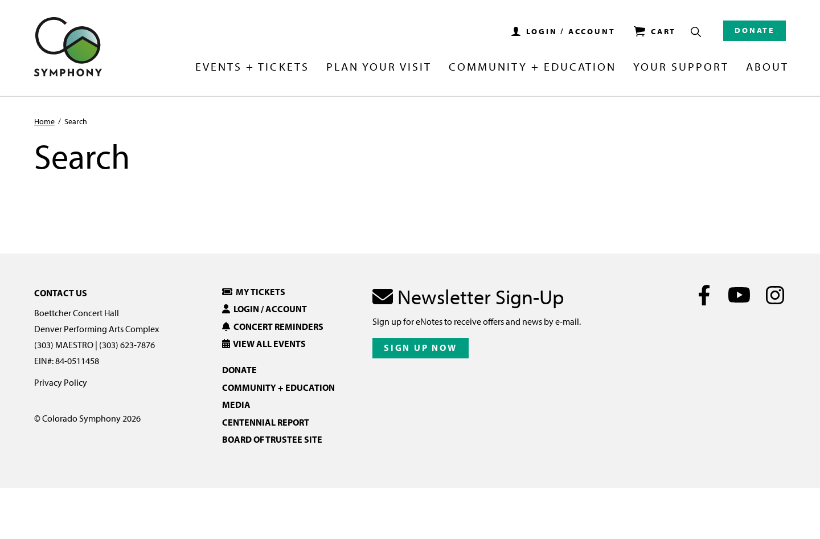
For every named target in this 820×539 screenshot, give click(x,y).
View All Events (264, 343)
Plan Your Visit (379, 67)
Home (44, 121)
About (767, 67)
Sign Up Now (420, 347)
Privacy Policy (60, 382)
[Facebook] (704, 295)
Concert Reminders (272, 326)
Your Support (681, 67)
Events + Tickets (252, 67)
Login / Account (264, 309)
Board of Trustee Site (272, 439)
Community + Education (532, 67)
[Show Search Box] (695, 32)
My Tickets (253, 291)
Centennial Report (265, 422)
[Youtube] (739, 295)
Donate (754, 30)
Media (236, 404)
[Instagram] (775, 295)
